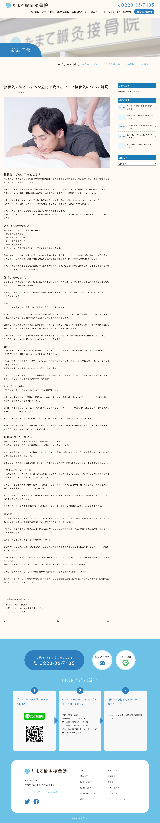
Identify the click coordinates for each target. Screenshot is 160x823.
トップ (25, 11)
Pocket (22, 92)
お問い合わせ (146, 11)
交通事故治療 (63, 11)
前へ (5, 621)
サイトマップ (114, 793)
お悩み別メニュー (80, 11)
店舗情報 (127, 11)
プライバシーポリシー (117, 799)
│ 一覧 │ (57, 621)
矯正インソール (98, 11)
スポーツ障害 (48, 11)
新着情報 (72, 64)
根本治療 (35, 11)
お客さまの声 (114, 11)
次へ (108, 621)
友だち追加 (126, 656)
